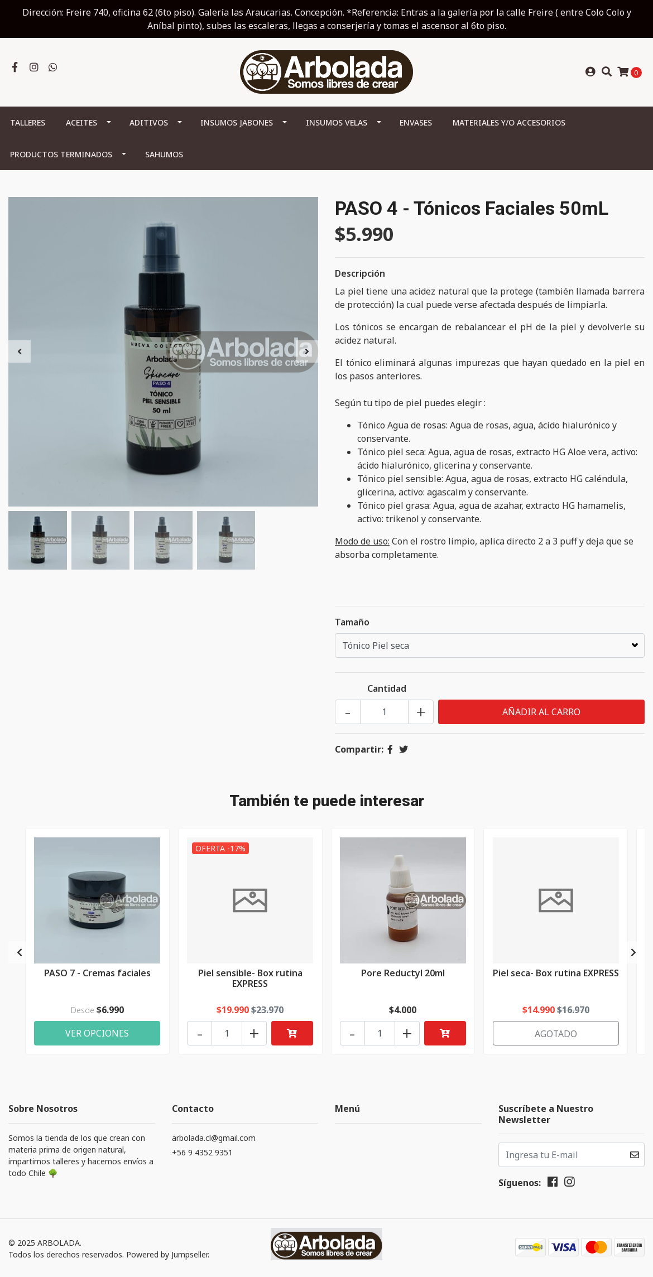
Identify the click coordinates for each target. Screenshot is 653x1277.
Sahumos (164, 155)
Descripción (360, 274)
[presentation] (19, 352)
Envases (416, 123)
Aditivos (148, 123)
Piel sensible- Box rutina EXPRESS (250, 978)
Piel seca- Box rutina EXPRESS (556, 978)
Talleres (27, 123)
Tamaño (352, 622)
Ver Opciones (97, 1031)
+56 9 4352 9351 (202, 1150)
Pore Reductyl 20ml (403, 973)
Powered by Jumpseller (167, 1253)
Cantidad (386, 689)
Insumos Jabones (236, 123)
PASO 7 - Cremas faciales (97, 973)
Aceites (81, 123)
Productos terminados (61, 155)
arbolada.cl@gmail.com (214, 1136)
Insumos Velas (336, 123)
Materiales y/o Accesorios (509, 123)
